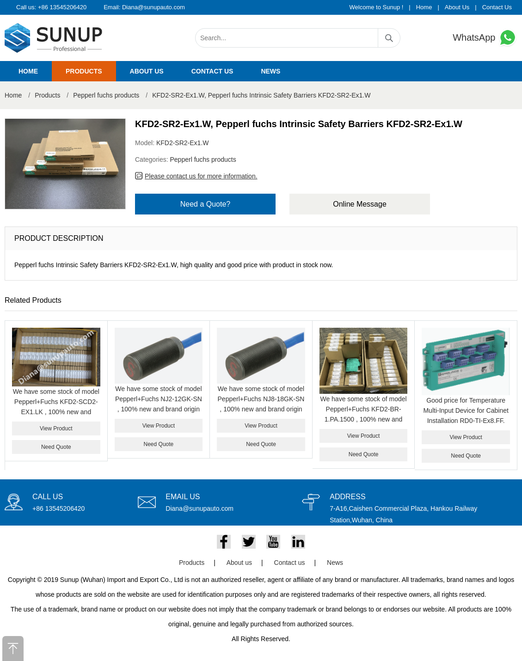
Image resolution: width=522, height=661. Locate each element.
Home (424, 7)
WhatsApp (485, 38)
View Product (56, 428)
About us (147, 71)
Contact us (212, 71)
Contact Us (497, 7)
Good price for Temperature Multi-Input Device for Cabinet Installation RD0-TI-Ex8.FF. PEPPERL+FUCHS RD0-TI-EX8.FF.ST (465, 421)
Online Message (360, 204)
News (270, 71)
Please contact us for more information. (201, 176)
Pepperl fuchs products (106, 95)
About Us (457, 7)
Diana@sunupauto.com (153, 7)
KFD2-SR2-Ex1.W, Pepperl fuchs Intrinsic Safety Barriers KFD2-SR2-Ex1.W (261, 95)
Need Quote (56, 447)
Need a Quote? (205, 204)
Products (84, 71)
